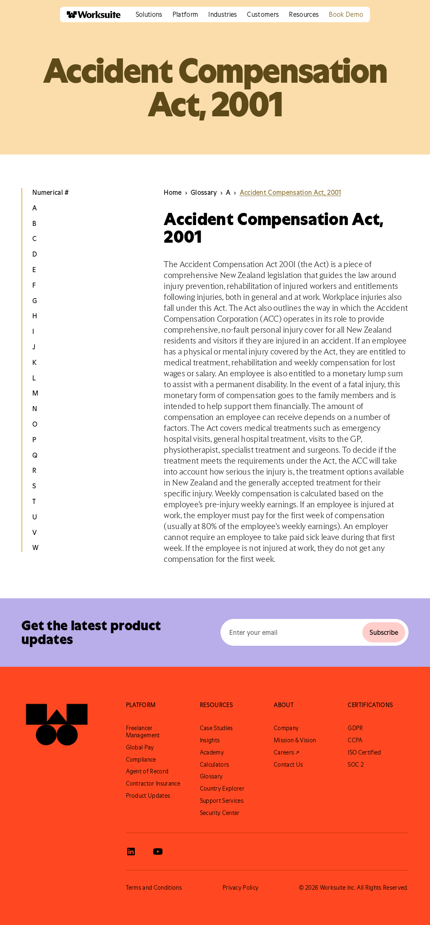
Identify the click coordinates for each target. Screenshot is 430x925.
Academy (212, 752)
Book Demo (346, 14)
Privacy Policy (240, 887)
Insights (210, 740)
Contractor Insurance (153, 783)
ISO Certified (364, 752)
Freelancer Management (143, 731)
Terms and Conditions (154, 887)
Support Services (222, 800)
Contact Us (288, 764)
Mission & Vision (295, 740)
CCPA (355, 740)
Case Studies (216, 728)
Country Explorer (222, 788)
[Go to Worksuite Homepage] (56, 724)
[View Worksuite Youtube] (158, 851)
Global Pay (140, 747)
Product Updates (148, 795)
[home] (90, 14)
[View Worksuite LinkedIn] (131, 851)
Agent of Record (147, 771)
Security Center (220, 813)
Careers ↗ (286, 752)
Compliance (141, 759)
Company (286, 728)
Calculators (214, 764)
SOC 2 (356, 764)
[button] (149, 14)
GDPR (355, 728)
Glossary (211, 776)
